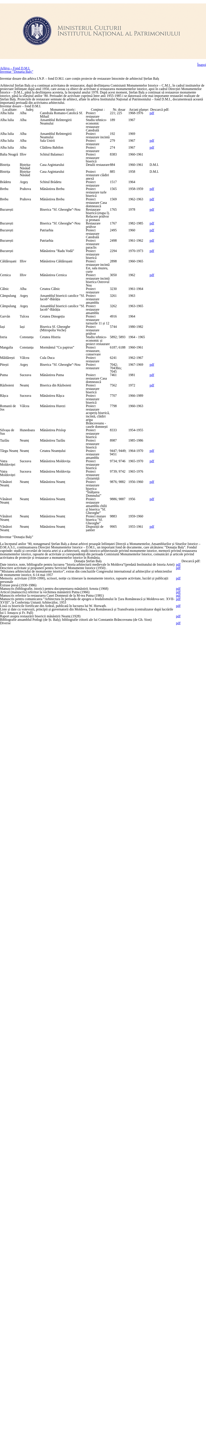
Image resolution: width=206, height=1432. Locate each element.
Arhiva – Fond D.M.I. (17, 56)
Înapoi (201, 49)
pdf (185, 169)
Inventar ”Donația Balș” (18, 63)
